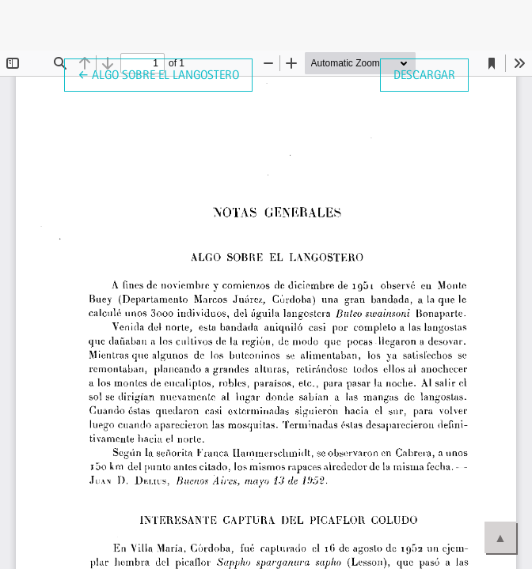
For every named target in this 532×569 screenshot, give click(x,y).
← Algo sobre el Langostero (165, 73)
